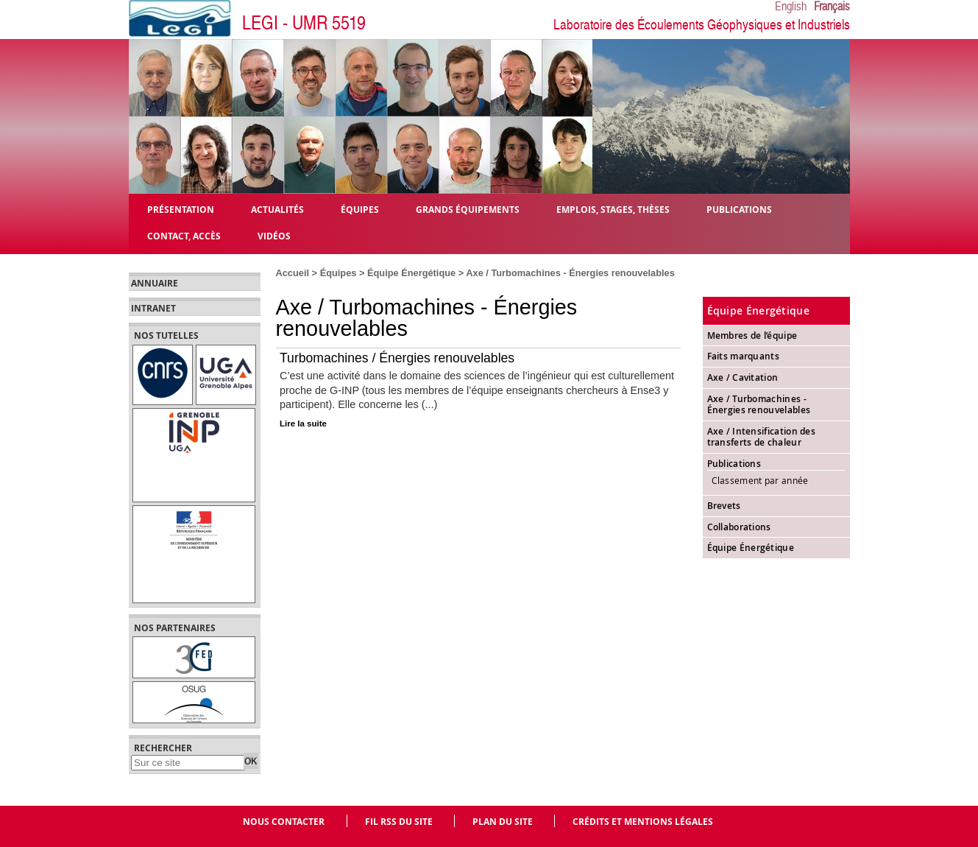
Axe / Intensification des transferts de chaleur (761, 437)
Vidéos (274, 235)
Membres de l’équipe (752, 335)
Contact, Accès (184, 235)
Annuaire (154, 283)
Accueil (293, 272)
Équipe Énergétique (411, 272)
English (791, 7)
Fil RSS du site (399, 821)
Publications (734, 463)
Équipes (338, 272)
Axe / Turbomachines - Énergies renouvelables (759, 405)
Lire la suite (303, 423)
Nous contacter (284, 821)
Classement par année (760, 480)
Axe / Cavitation (743, 377)
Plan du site (502, 821)
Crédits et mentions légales (643, 821)
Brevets (724, 505)
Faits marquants (743, 356)
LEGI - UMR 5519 (304, 23)
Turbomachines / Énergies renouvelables (397, 358)
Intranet (153, 308)
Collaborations (739, 527)
